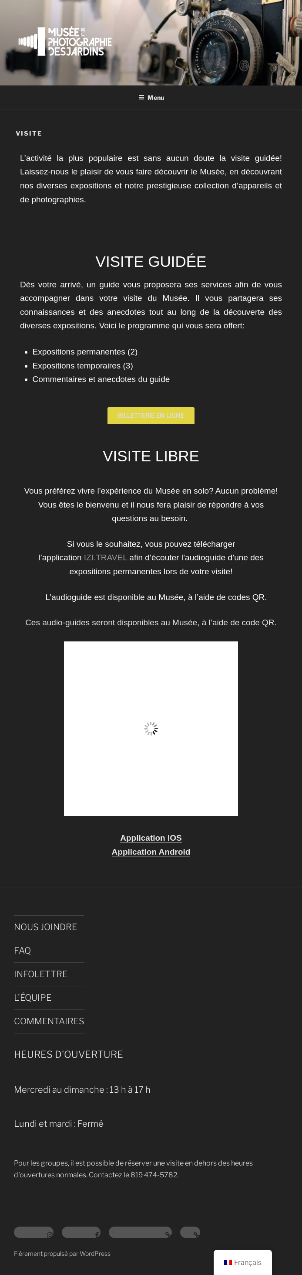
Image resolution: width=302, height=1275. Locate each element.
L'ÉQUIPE (32, 997)
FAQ (22, 950)
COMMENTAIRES (49, 1021)
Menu (151, 97)
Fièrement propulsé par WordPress (62, 1253)
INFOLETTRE (40, 974)
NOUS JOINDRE (45, 927)
